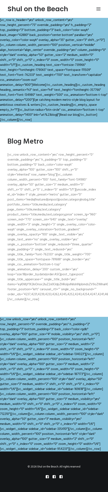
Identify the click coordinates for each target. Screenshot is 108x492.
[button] (98, 9)
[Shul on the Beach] (37, 9)
